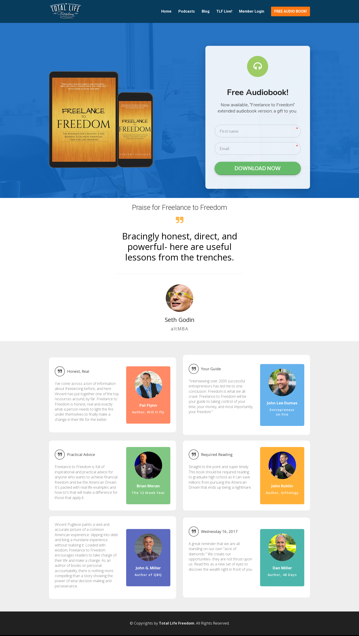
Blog (205, 11)
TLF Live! (224, 11)
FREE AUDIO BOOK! (290, 11)
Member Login (251, 11)
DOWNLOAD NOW (257, 169)
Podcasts (186, 11)
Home (166, 11)
